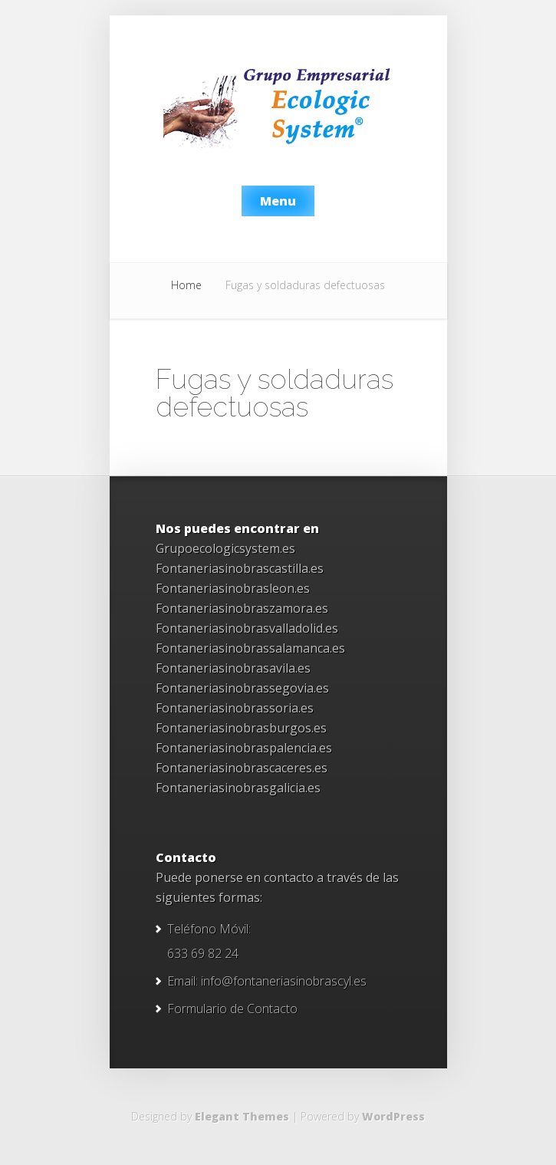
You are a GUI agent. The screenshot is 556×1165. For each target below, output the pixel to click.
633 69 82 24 (203, 953)
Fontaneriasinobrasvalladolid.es (247, 628)
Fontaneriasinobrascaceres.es (241, 767)
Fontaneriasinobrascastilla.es (240, 568)
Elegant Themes (242, 1116)
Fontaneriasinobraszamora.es (242, 608)
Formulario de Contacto (232, 1008)
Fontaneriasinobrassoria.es (235, 707)
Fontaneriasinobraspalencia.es (244, 747)
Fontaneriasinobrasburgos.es (241, 727)
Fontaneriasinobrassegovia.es (242, 688)
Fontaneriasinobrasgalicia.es (238, 787)
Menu (278, 201)
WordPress (393, 1116)
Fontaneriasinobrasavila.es (233, 668)
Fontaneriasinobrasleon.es (233, 588)
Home (186, 285)
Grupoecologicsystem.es (225, 548)
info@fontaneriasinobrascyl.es (284, 980)
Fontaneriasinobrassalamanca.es (250, 648)
